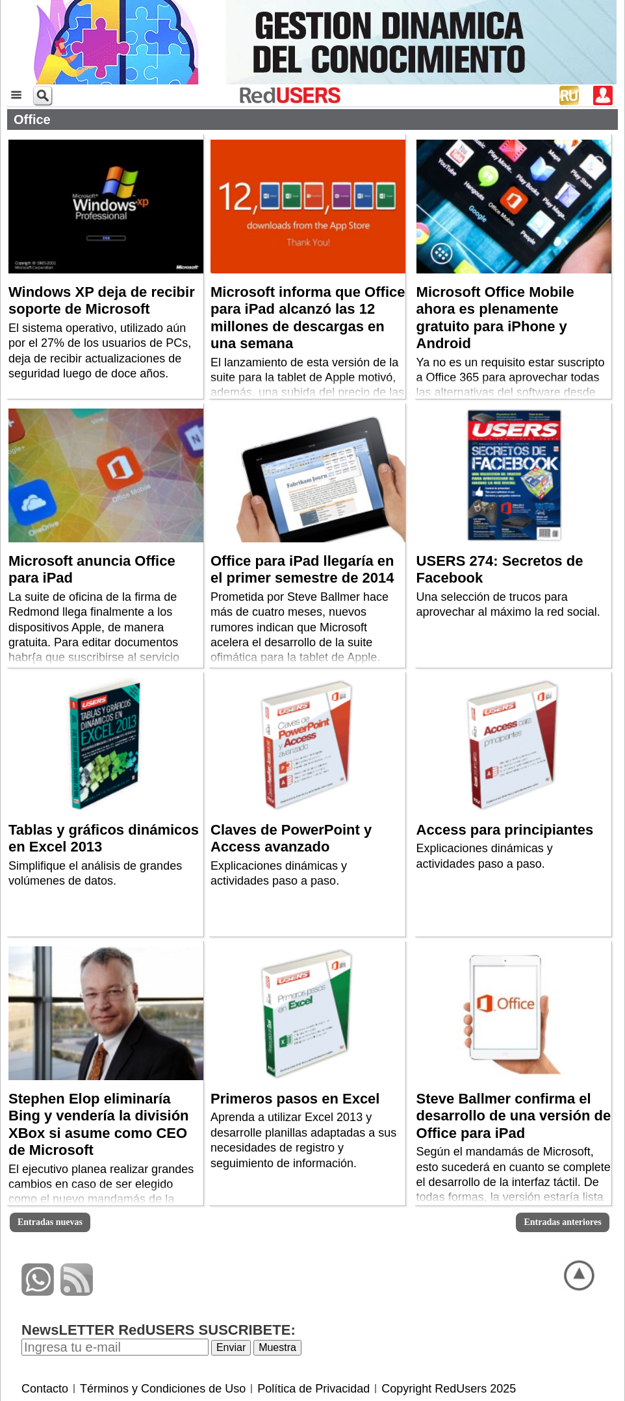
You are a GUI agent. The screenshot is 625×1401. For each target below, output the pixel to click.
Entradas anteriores (562, 1222)
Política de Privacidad (313, 1388)
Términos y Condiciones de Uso (163, 1388)
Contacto (44, 1388)
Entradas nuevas (50, 1222)
